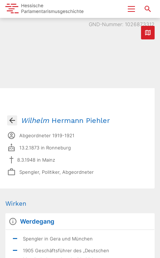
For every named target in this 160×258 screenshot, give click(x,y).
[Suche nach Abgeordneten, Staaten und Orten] (148, 9)
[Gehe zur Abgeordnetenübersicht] (12, 120)
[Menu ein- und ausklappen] (131, 9)
